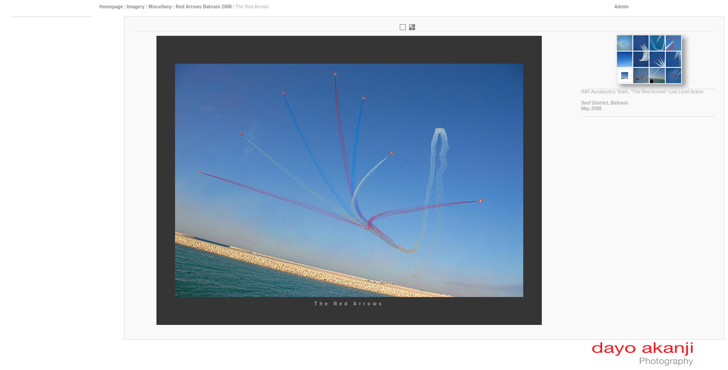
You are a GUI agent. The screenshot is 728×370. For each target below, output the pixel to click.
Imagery (135, 6)
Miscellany (160, 6)
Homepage (111, 6)
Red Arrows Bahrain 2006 (204, 6)
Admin (621, 6)
